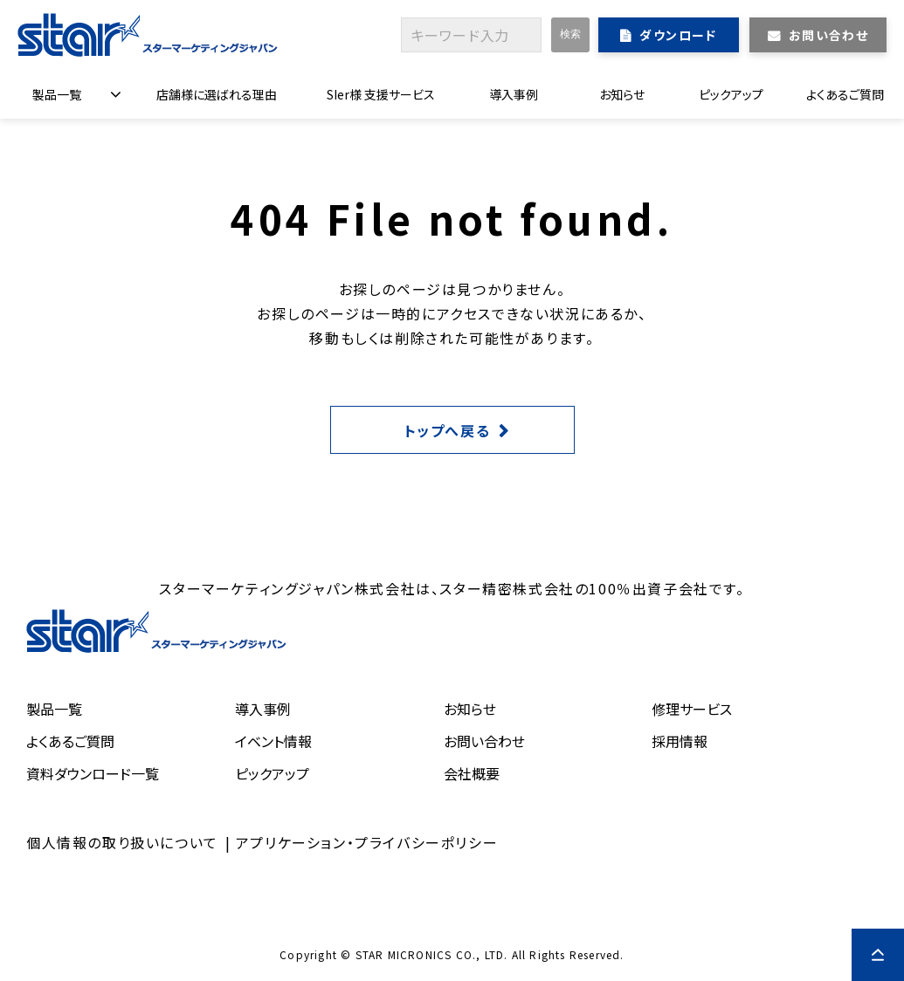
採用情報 (679, 741)
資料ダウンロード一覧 (92, 773)
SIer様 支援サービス (381, 94)
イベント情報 (273, 741)
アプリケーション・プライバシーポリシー (367, 842)
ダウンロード (677, 35)
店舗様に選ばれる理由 (216, 94)
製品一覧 (56, 94)
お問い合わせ (828, 35)
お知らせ (622, 94)
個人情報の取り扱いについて (122, 842)
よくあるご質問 (845, 94)
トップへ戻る (447, 430)
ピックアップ (731, 94)
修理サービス (692, 708)
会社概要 (472, 773)
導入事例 (513, 94)
